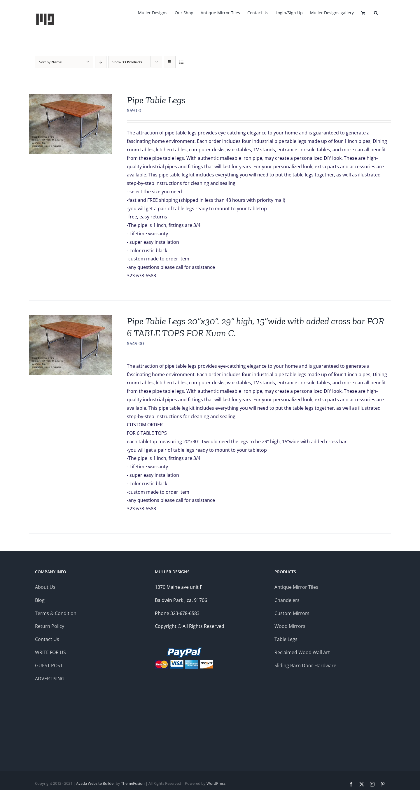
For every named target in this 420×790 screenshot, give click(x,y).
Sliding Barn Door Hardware (305, 665)
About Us (45, 587)
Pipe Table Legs (156, 100)
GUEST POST (49, 665)
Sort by (50, 61)
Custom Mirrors (291, 613)
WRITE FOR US (50, 652)
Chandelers (287, 600)
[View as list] (181, 62)
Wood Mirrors (289, 626)
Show (127, 61)
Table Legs (286, 639)
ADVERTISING (49, 678)
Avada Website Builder (95, 783)
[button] (376, 12)
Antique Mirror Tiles (296, 587)
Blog (40, 600)
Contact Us (47, 639)
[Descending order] (100, 62)
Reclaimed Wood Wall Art (302, 652)
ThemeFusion (133, 783)
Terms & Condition (55, 613)
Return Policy (49, 626)
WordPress (215, 783)
